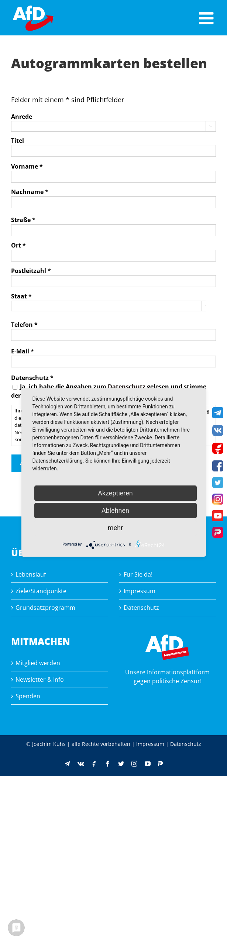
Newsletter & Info (40, 679)
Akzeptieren (115, 493)
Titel (17, 140)
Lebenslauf (31, 574)
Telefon (24, 324)
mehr (115, 528)
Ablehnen (115, 510)
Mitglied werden (38, 663)
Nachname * (29, 192)
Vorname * (27, 166)
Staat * (21, 296)
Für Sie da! (138, 574)
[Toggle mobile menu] (207, 18)
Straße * (23, 220)
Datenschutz (126, 387)
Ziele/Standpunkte (41, 591)
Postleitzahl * (31, 271)
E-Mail (22, 351)
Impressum (139, 591)
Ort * (18, 245)
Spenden (28, 696)
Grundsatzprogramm (45, 608)
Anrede (21, 117)
